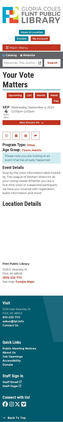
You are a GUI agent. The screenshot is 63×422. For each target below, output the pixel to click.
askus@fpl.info (13, 321)
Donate (22, 38)
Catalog (11, 55)
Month (41, 95)
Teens (26, 150)
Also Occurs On (31, 122)
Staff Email (10, 382)
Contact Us (10, 325)
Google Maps (24, 281)
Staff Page (10, 386)
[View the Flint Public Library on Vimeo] (23, 404)
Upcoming (15, 95)
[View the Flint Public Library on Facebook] (5, 404)
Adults (36, 150)
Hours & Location (32, 32)
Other (31, 145)
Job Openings (13, 356)
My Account (40, 38)
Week (54, 95)
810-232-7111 (11, 317)
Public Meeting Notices (19, 348)
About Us (9, 352)
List (29, 95)
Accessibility (12, 360)
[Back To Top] (31, 418)
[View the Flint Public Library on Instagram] (11, 404)
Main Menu (17, 48)
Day (56, 100)
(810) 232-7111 (12, 277)
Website (29, 55)
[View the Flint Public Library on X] (17, 404)
